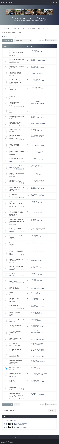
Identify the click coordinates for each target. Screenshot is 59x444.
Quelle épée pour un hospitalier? (15, 299)
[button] (56, 40)
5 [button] (52, 40)
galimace (13, 83)
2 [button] (47, 40)
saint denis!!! (14, 196)
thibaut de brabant (37, 151)
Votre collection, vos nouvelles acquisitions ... (16, 73)
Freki (12, 131)
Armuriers (12, 280)
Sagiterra (13, 55)
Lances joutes (13, 111)
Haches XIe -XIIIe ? (14, 180)
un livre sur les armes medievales (15, 386)
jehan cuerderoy (15, 288)
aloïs (12, 231)
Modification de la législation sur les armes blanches (16, 52)
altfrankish (14, 306)
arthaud (13, 269)
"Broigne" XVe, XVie (15, 325)
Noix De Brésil (13, 274)
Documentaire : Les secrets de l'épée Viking (16, 122)
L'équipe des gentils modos (15, 37)
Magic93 (13, 68)
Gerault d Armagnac (38, 349)
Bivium (13, 154)
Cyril (12, 112)
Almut (12, 262)
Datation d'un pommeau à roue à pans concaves (16, 267)
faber (34, 122)
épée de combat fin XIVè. (16, 166)
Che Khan (13, 215)
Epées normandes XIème (16, 116)
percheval (13, 224)
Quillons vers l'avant (15, 130)
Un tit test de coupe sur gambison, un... (16, 361)
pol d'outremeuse (37, 259)
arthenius (13, 350)
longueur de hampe (15, 349)
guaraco (35, 298)
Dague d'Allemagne (15, 338)
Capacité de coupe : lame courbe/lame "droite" (16, 188)
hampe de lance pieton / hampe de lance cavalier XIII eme (16, 251)
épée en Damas (13, 305)
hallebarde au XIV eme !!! (16, 320)
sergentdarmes (15, 62)
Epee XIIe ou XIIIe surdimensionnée (14, 144)
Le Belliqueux (36, 165)
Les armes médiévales (11, 33)
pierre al (13, 363)
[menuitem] (13, 2)
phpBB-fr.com (10, 442)
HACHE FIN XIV (13, 287)
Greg (34, 210)
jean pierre (13, 376)
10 (23, 197)
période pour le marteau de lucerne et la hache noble (16, 203)
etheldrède (14, 281)
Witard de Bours (15, 167)
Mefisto (13, 301)
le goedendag (13, 194)
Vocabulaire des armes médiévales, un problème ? (16, 221)
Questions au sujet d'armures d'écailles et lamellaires (16, 395)
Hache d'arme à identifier (16, 66)
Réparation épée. (16, 367)
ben (34, 158)
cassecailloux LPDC (37, 343)
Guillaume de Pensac (16, 138)
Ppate (11, 292)
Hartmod (13, 125)
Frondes (11, 380)
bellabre (35, 249)
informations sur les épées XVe (15, 331)
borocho (13, 321)
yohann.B (13, 118)
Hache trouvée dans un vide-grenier (16, 88)
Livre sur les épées (14, 355)
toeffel (13, 147)
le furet (34, 219)
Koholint (13, 398)
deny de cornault (37, 94)
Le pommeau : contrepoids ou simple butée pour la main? (16, 81)
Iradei (12, 75)
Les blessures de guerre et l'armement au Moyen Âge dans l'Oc (16, 212)
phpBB (8, 441)
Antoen (13, 245)
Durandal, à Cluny (14, 344)
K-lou (12, 98)
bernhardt (35, 380)
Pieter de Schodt (37, 194)
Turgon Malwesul (15, 345)
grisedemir (14, 389)
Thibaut (35, 66)
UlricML (34, 367)
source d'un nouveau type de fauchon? (15, 229)
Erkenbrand (35, 393)
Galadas (13, 238)
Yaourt (13, 381)
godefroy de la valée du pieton (40, 373)
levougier (13, 206)
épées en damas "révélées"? (14, 102)
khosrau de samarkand (38, 144)
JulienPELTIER (36, 87)
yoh (12, 254)
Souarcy (13, 176)
